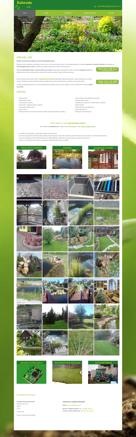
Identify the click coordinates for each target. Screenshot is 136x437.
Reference (68, 13)
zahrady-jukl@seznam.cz (88, 126)
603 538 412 (72, 126)
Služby (46, 13)
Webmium (72, 433)
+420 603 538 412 (87, 408)
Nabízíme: (21, 91)
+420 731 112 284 (88, 411)
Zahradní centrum (90, 13)
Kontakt (111, 13)
